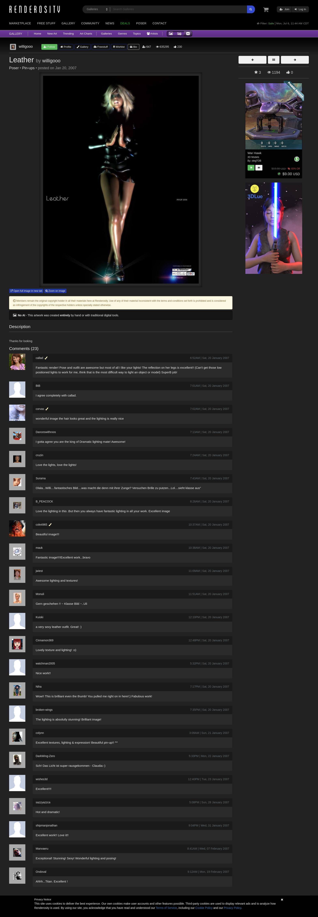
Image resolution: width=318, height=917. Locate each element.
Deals (125, 23)
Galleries (106, 33)
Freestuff (101, 46)
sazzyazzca (43, 802)
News (109, 23)
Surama (41, 478)
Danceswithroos (46, 432)
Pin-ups (28, 68)
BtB (38, 385)
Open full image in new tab (26, 290)
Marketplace (20, 23)
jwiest (39, 570)
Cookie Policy (204, 907)
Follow (49, 46)
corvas (40, 408)
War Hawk (255, 153)
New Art (52, 33)
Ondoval (41, 871)
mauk (39, 547)
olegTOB (256, 160)
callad (39, 358)
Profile (65, 46)
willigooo (51, 60)
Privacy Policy (232, 907)
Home (37, 33)
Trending (68, 33)
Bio (133, 46)
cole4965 (41, 524)
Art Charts (86, 33)
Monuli (40, 594)
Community (90, 23)
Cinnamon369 (44, 640)
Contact (160, 23)
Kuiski (39, 617)
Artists (152, 33)
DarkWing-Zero (45, 756)
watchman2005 (45, 663)
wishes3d (41, 779)
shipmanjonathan (46, 825)
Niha (39, 686)
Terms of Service (166, 907)
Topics (137, 33)
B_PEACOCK (44, 501)
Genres (122, 33)
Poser (141, 23)
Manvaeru (42, 848)
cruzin (39, 455)
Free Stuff (46, 23)
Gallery (68, 23)
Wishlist (119, 46)
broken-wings (44, 709)
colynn (40, 732)
